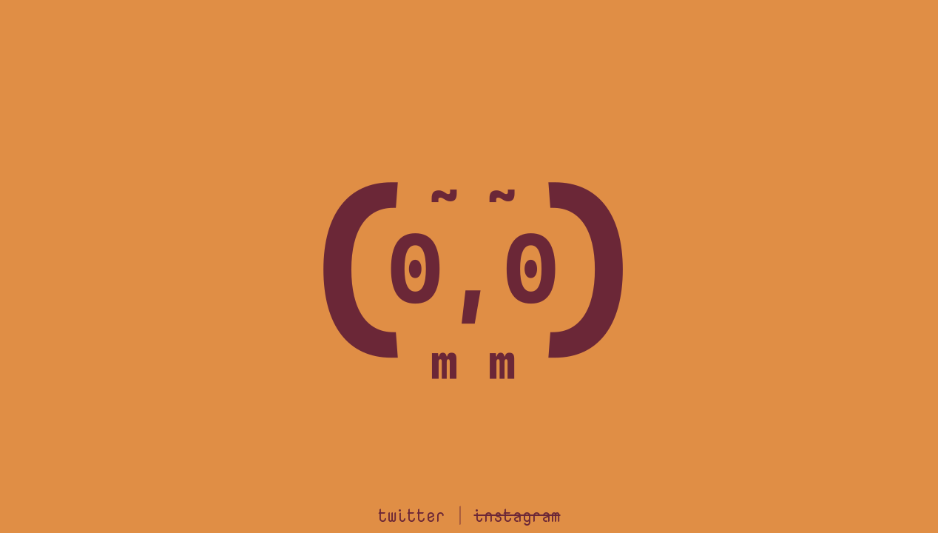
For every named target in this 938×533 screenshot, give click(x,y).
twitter (411, 515)
